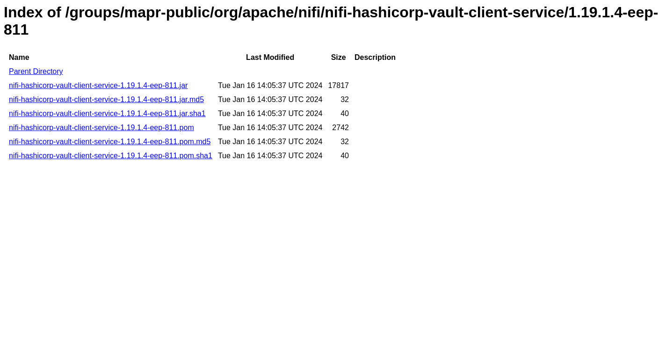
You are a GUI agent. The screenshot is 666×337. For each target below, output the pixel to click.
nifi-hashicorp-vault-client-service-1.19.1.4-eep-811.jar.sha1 (107, 113)
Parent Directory (36, 71)
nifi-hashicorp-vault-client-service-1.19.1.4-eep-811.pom (101, 128)
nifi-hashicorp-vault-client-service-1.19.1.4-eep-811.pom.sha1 (110, 156)
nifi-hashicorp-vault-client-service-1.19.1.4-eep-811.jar (98, 85)
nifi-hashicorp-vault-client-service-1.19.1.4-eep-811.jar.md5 (106, 99)
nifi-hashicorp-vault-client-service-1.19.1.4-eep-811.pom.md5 (109, 142)
